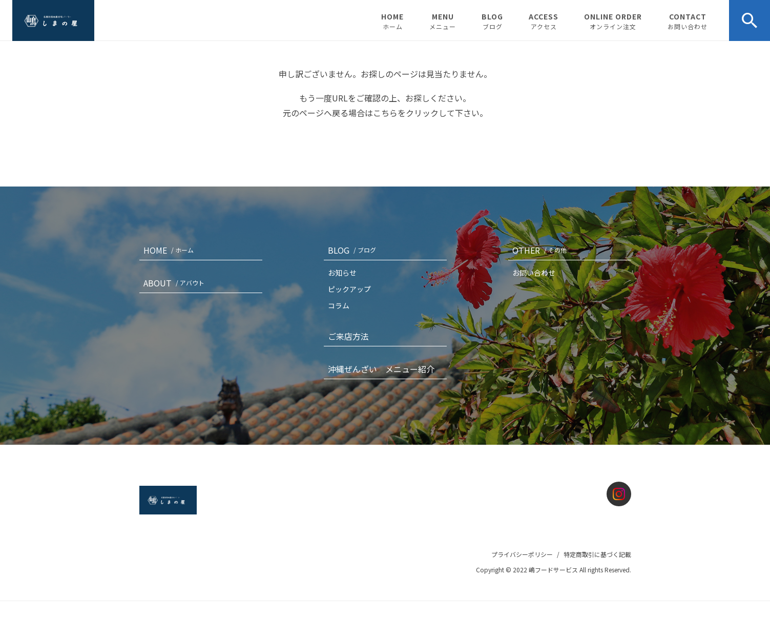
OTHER (541, 250)
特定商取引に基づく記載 (597, 554)
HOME (392, 21)
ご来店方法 (348, 336)
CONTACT (687, 21)
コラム (338, 305)
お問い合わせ (533, 272)
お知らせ (342, 272)
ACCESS (543, 21)
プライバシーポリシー (522, 554)
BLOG (492, 21)
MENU (442, 21)
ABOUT (176, 283)
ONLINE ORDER (613, 21)
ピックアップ (349, 289)
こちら (385, 113)
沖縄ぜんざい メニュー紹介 (381, 369)
